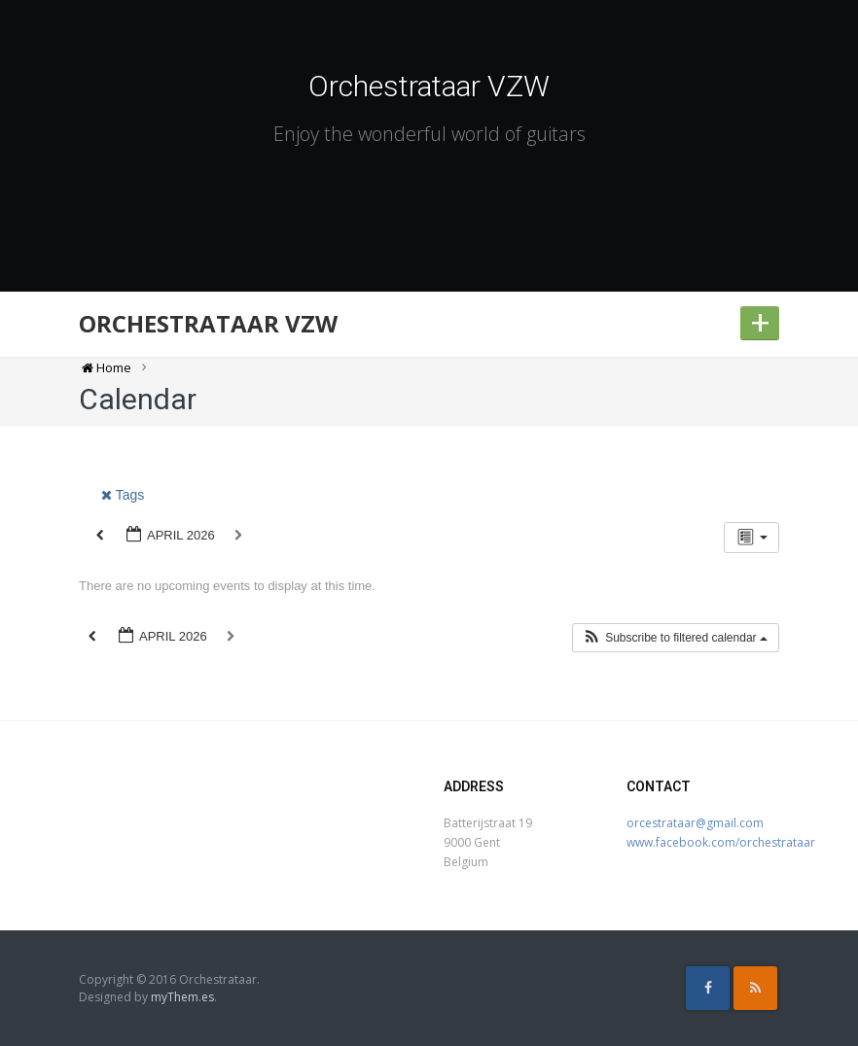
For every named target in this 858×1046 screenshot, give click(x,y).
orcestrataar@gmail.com (695, 823)
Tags (122, 495)
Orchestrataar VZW (429, 86)
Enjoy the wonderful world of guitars (429, 134)
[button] (675, 637)
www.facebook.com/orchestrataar (720, 842)
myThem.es (182, 997)
